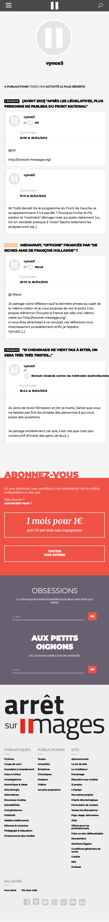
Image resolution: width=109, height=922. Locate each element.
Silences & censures (16, 825)
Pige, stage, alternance (85, 815)
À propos (76, 784)
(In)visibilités (12, 805)
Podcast (76, 866)
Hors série (10, 890)
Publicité (9, 815)
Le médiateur (79, 769)
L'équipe (76, 789)
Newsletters (78, 838)
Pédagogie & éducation (18, 830)
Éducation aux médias (84, 779)
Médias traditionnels (16, 820)
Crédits (75, 856)
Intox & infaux (12, 774)
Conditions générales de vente (86, 850)
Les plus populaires (49, 789)
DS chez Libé (29, 890)
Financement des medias (19, 835)
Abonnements (79, 759)
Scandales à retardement (19, 769)
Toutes (42, 759)
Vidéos (42, 784)
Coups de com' (13, 764)
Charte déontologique (84, 800)
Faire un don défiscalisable (87, 833)
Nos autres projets (82, 794)
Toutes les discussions (84, 810)
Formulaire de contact (84, 805)
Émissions (44, 769)
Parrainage (77, 774)
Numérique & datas (15, 784)
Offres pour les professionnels (80, 827)
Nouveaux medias (15, 800)
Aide (74, 820)
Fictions (9, 759)
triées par (44, 86)
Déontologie (11, 789)
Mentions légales (81, 843)
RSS (73, 861)
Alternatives (11, 794)
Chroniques (45, 774)
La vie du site (79, 764)
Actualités (44, 764)
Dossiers (43, 779)
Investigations (12, 779)
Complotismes (13, 810)
